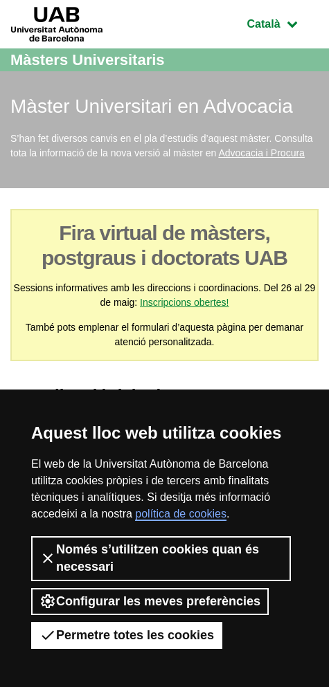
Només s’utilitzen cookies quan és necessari (149, 558)
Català (283, 22)
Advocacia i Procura (261, 152)
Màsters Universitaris (87, 59)
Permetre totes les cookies (126, 635)
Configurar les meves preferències (149, 601)
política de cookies (180, 514)
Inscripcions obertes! (184, 302)
